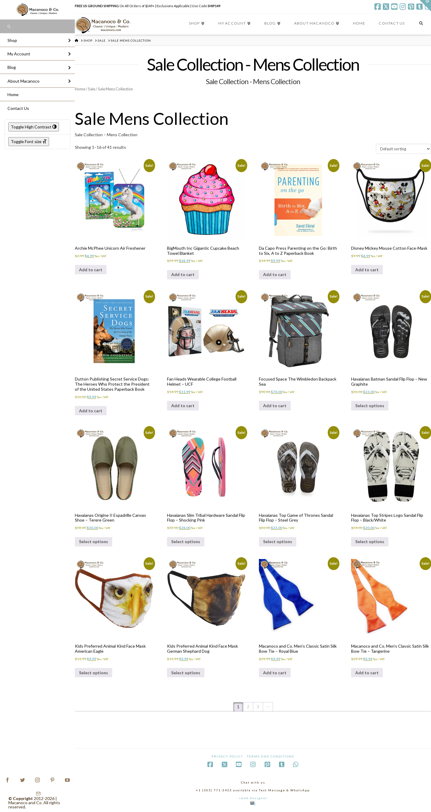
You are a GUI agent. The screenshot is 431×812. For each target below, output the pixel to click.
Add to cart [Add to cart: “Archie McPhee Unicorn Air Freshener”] (90, 269)
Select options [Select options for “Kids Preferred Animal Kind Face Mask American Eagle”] (93, 672)
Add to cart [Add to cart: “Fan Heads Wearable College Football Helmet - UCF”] (183, 405)
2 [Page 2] (248, 706)
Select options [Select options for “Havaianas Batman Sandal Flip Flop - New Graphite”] (369, 405)
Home (80, 89)
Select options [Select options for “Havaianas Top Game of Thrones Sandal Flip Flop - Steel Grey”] (277, 541)
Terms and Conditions (270, 756)
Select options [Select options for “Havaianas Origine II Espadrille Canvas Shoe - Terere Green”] (93, 541)
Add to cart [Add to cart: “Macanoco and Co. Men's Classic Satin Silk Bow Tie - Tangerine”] (367, 672)
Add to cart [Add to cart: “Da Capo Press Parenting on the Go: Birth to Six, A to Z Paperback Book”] (274, 274)
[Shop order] (403, 149)
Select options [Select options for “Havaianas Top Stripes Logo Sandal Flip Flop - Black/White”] (369, 541)
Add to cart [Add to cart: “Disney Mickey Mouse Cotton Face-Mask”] (367, 269)
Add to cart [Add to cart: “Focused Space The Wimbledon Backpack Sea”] (274, 405)
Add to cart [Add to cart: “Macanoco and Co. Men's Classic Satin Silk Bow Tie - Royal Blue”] (274, 672)
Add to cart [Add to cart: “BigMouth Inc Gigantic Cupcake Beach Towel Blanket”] (183, 274)
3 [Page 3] (258, 706)
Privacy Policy (227, 756)
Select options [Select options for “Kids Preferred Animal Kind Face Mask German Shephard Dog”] (185, 672)
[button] (425, 5)
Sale (91, 89)
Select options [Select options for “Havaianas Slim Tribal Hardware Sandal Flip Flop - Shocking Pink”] (185, 541)
